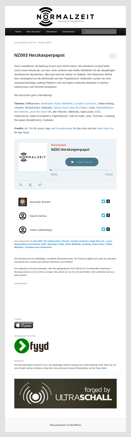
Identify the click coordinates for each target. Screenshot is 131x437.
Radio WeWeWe (63, 103)
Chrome (65, 241)
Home (18, 31)
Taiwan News (98, 244)
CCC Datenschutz (51, 241)
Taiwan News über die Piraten (70, 107)
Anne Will (37, 241)
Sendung (86, 244)
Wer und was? (33, 31)
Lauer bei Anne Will (40, 111)
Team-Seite (101, 368)
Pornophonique (64, 128)
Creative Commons (85, 103)
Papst (61, 244)
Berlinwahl (47, 103)
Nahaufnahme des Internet (27, 244)
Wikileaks (19, 247)
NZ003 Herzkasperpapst (39, 55)
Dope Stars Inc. (105, 128)
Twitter (109, 244)
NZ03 (43, 244)
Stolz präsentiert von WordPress (65, 425)
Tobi (30, 128)
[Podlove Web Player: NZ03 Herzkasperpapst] (65, 164)
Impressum (51, 31)
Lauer (109, 241)
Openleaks (52, 244)
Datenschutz (68, 31)
